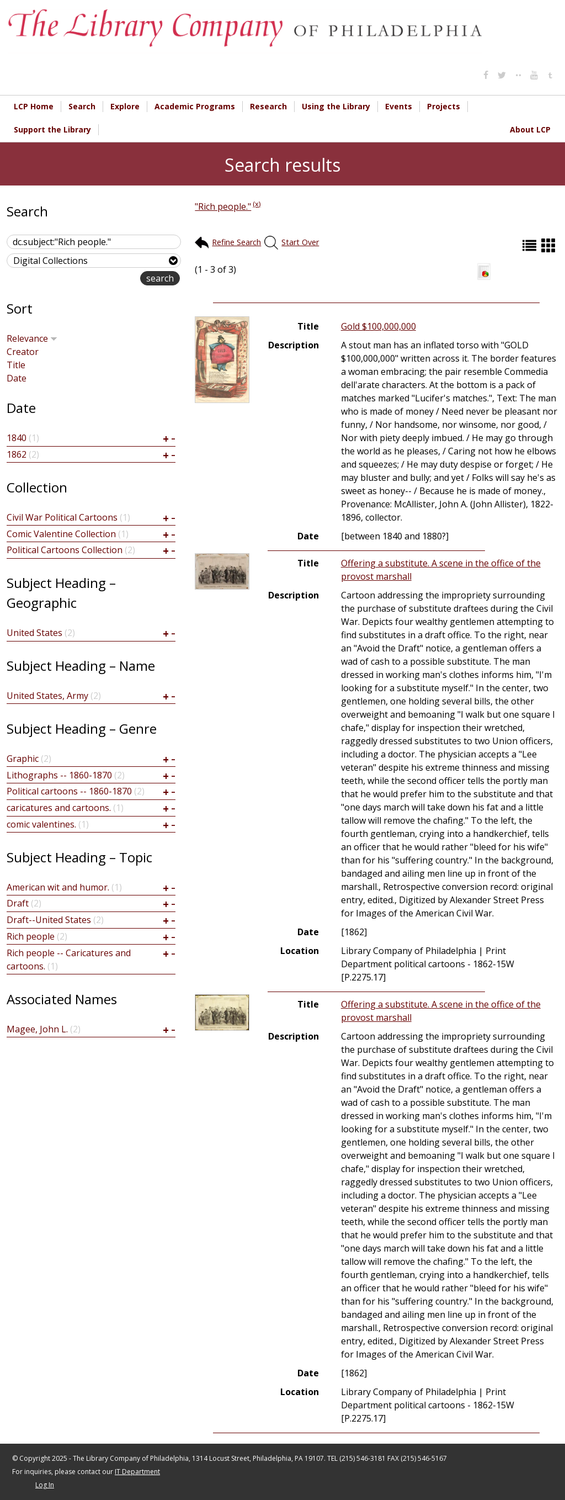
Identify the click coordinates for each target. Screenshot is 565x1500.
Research (268, 106)
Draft (18, 903)
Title (16, 365)
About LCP (530, 129)
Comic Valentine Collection (61, 534)
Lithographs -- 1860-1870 (59, 775)
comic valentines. (41, 824)
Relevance (32, 338)
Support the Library (52, 129)
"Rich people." (223, 206)
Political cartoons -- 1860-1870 (69, 791)
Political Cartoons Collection (64, 550)
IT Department (137, 1471)
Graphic (23, 758)
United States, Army (47, 696)
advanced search (105, 279)
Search (81, 106)
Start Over (300, 242)
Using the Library (336, 106)
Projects (443, 106)
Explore (125, 106)
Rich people (31, 936)
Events (398, 106)
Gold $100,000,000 (378, 326)
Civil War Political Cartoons (62, 517)
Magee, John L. (37, 1029)
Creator (23, 352)
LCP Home (34, 106)
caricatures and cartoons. (59, 808)
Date (16, 378)
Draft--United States (49, 920)
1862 (16, 454)
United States (34, 633)
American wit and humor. (58, 887)
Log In (44, 1485)
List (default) (531, 245)
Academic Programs (194, 106)
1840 (16, 438)
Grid (549, 245)
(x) (256, 204)
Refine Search (236, 242)
